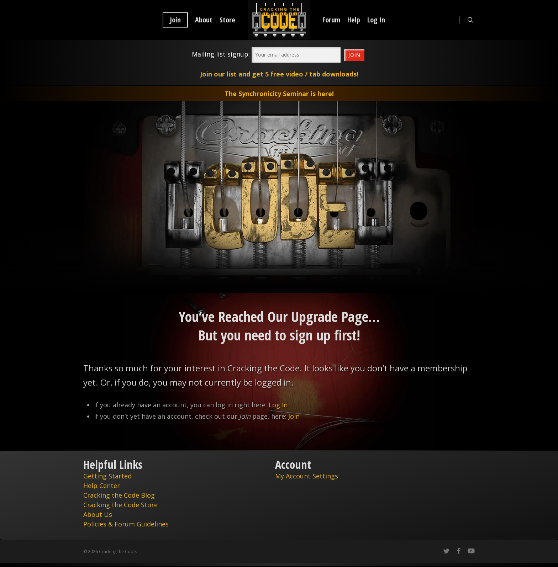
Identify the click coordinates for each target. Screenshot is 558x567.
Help (353, 19)
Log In (376, 19)
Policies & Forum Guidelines (126, 524)
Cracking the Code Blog (119, 495)
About (203, 19)
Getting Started (107, 476)
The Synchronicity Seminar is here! (279, 93)
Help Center (101, 485)
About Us (97, 514)
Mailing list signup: (221, 54)
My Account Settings (306, 476)
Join (175, 19)
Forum (331, 19)
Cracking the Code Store (120, 504)
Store (227, 19)
